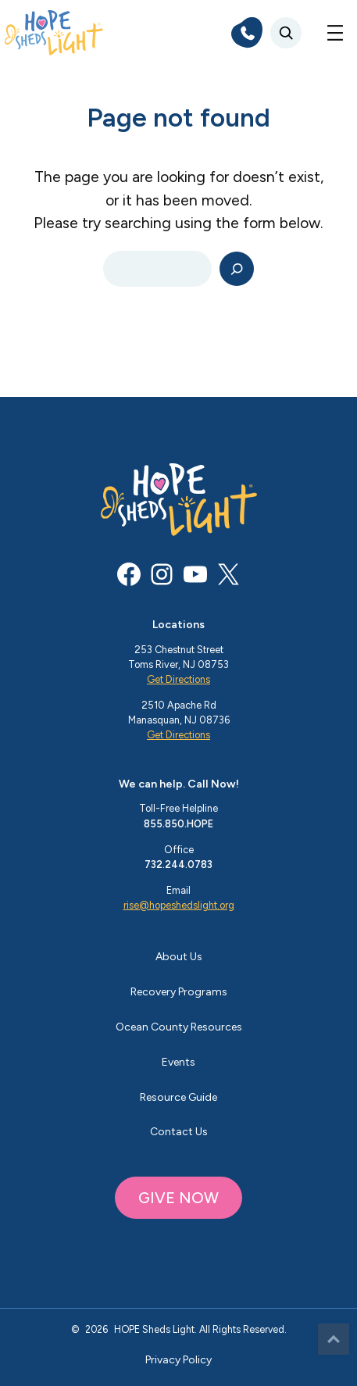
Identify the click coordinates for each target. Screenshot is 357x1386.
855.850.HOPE (178, 824)
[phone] (246, 32)
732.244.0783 (178, 864)
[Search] (237, 269)
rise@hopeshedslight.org (178, 905)
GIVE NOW (178, 1197)
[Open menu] (335, 33)
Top (333, 1339)
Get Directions (178, 679)
